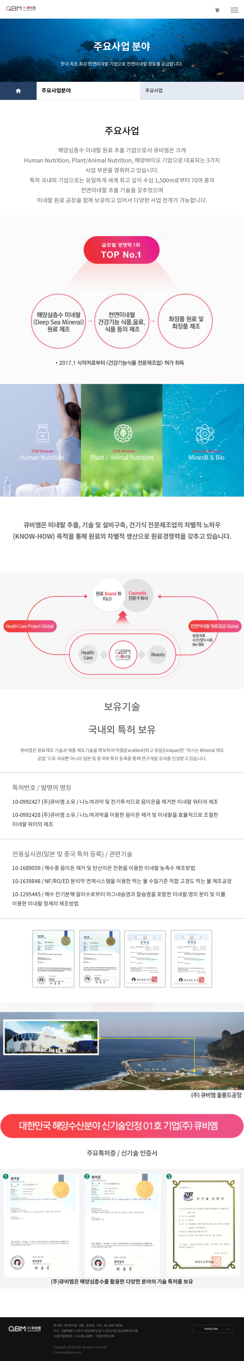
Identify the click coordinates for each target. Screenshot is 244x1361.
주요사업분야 (56, 91)
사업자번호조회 (105, 1336)
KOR (218, 10)
